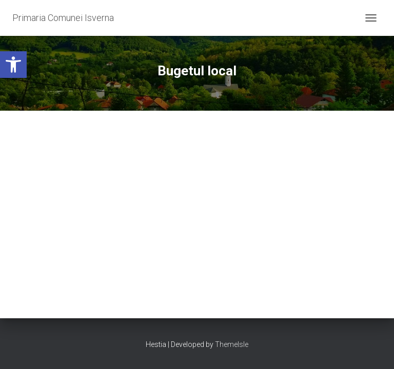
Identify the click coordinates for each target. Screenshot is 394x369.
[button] (13, 64)
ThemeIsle (231, 344)
